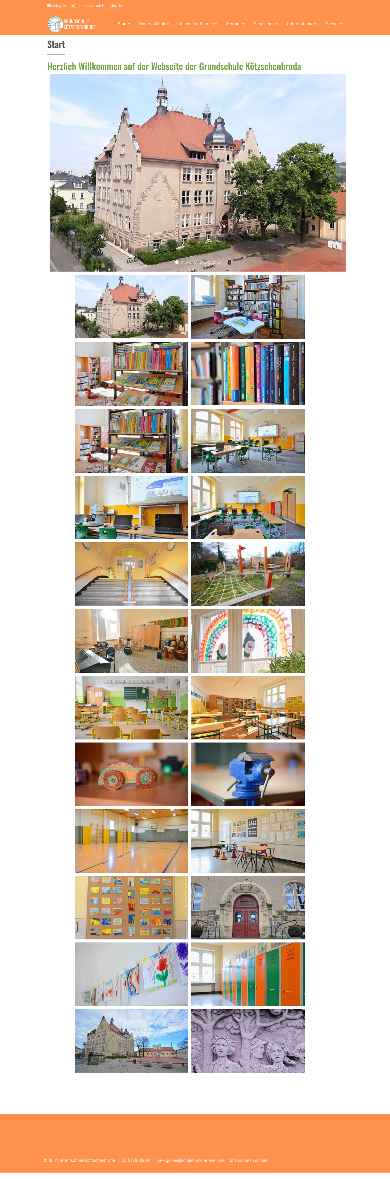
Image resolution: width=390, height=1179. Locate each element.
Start (124, 23)
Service (334, 23)
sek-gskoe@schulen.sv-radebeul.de (191, 1160)
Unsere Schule (154, 23)
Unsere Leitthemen (197, 23)
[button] (54, 171)
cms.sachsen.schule (248, 1160)
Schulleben (266, 23)
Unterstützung (302, 23)
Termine (235, 23)
